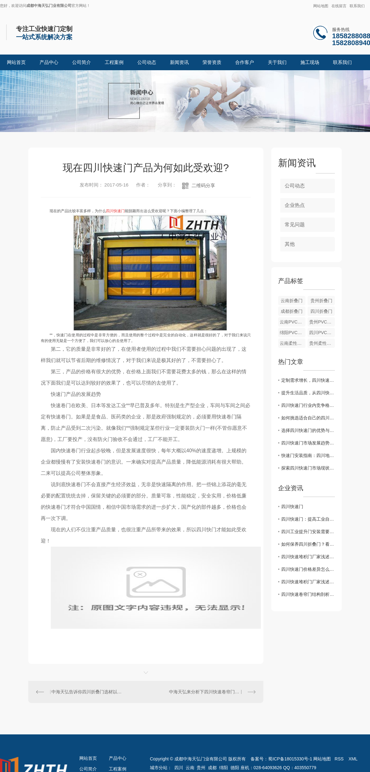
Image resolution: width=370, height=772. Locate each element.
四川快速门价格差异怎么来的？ (308, 569)
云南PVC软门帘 (292, 321)
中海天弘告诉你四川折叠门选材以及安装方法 (87, 691)
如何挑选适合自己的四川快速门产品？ (308, 417)
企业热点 (295, 205)
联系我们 (357, 6)
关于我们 (277, 62)
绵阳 (223, 767)
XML (352, 758)
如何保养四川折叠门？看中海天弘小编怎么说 (308, 544)
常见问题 (295, 224)
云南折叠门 (292, 300)
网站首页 (16, 62)
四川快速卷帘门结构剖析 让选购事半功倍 (308, 594)
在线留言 (338, 6)
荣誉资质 (212, 62)
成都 (212, 767)
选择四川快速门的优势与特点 (308, 430)
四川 (178, 767)
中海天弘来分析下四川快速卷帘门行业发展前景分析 (212, 691)
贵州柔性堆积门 (322, 343)
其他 (290, 244)
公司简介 (81, 62)
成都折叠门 (292, 311)
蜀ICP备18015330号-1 (290, 758)
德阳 (234, 767)
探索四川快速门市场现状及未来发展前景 (308, 467)
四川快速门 (292, 506)
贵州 (201, 767)
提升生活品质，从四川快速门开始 (308, 392)
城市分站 (158, 767)
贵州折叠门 (321, 300)
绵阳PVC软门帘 (292, 332)
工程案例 (114, 62)
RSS (340, 758)
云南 (190, 767)
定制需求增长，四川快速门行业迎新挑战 (308, 380)
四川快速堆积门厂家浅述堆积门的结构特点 (308, 556)
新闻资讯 (179, 62)
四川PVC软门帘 (322, 332)
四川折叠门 (321, 311)
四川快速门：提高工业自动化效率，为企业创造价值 (308, 519)
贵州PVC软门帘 (322, 321)
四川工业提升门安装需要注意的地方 (308, 531)
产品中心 (49, 62)
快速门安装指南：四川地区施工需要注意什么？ (308, 455)
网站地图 (320, 6)
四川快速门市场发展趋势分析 (308, 442)
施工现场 (309, 62)
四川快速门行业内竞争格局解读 (308, 405)
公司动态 (146, 62)
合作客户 (244, 62)
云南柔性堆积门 (292, 343)
